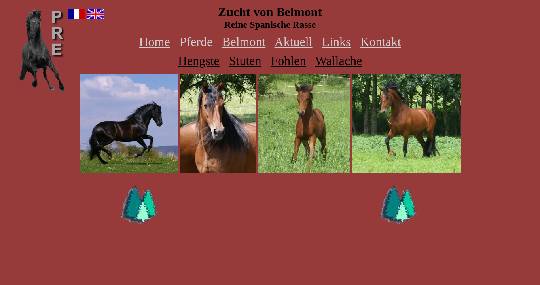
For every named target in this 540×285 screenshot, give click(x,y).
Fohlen (288, 60)
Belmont (243, 41)
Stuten (245, 60)
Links (336, 41)
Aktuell (294, 41)
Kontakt (380, 41)
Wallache (338, 60)
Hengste (199, 60)
